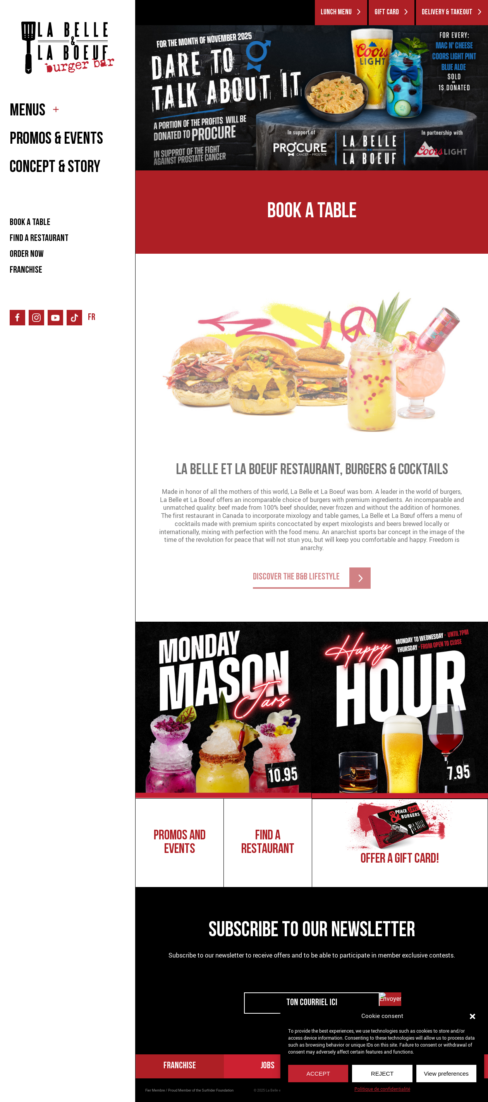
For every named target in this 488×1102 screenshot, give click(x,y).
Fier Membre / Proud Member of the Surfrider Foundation (189, 1090)
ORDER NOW (27, 254)
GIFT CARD (392, 12)
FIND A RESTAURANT (39, 238)
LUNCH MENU (341, 12)
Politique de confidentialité (382, 1089)
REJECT (382, 1073)
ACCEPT (318, 1073)
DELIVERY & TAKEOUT (452, 12)
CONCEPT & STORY (55, 168)
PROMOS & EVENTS (56, 139)
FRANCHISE (26, 270)
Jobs (268, 1066)
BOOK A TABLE (30, 222)
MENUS (27, 111)
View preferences (446, 1073)
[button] (472, 1015)
